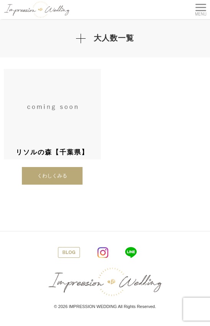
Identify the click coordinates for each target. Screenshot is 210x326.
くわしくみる (52, 176)
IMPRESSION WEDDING (93, 306)
